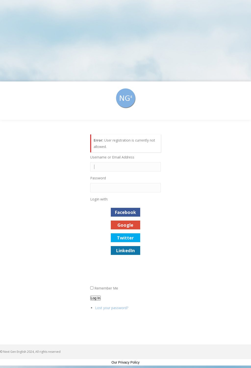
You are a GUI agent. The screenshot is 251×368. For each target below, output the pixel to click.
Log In (95, 298)
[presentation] (127, 273)
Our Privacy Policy (125, 362)
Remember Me (106, 288)
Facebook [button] (125, 212)
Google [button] (125, 225)
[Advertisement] (125, 40)
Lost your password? (111, 307)
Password (98, 178)
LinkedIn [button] (125, 250)
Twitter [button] (125, 238)
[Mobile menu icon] (241, 101)
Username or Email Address (112, 157)
